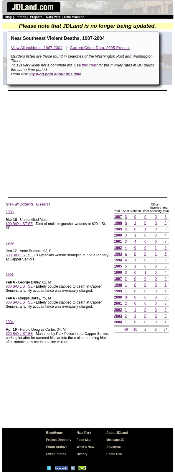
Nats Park (53, 17)
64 (165, 329)
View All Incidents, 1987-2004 (36, 47)
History (82, 454)
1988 (10, 212)
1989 (10, 243)
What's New (85, 447)
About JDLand (117, 432)
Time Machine (74, 17)
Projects (36, 17)
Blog (8, 17)
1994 (10, 322)
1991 (10, 275)
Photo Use (114, 454)
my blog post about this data (55, 74)
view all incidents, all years (28, 204)
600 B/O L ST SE (19, 224)
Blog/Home (54, 432)
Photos (21, 17)
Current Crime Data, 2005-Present (100, 47)
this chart (90, 65)
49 (126, 329)
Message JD (115, 439)
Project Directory (58, 439)
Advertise (113, 447)
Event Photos (56, 454)
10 (135, 329)
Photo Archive (56, 447)
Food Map (84, 439)
